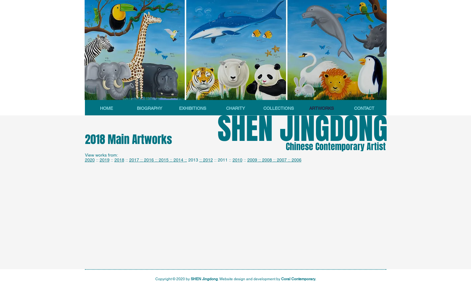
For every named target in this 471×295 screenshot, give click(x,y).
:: (141, 159)
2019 (105, 159)
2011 (223, 159)
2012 (208, 159)
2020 (90, 159)
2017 (134, 159)
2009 (252, 159)
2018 (119, 159)
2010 (237, 159)
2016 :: (151, 159)
